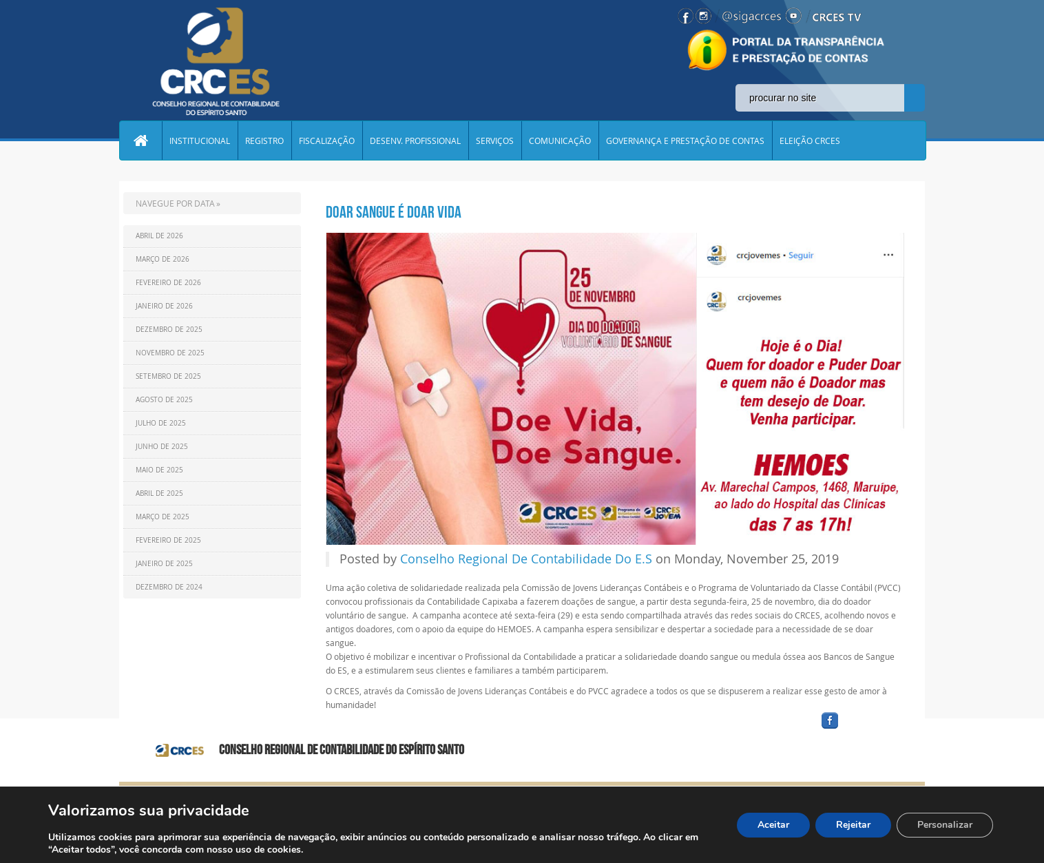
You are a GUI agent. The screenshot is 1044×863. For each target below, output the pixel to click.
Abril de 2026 (159, 235)
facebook (863, 729)
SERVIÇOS (495, 140)
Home (140, 140)
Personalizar (944, 824)
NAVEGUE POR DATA (175, 203)
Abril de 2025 (159, 493)
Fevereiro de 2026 (168, 282)
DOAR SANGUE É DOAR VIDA (393, 212)
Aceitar (773, 824)
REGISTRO (264, 140)
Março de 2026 (162, 259)
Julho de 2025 (161, 423)
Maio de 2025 (159, 470)
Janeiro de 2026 (164, 306)
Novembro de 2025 (170, 353)
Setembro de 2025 (168, 376)
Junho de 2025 (162, 446)
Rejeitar (853, 824)
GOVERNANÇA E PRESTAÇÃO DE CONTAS (685, 140)
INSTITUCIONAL (199, 140)
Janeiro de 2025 (164, 563)
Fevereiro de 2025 (168, 540)
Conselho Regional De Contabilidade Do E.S (526, 559)
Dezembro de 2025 (169, 329)
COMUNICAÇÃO (560, 140)
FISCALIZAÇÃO (327, 140)
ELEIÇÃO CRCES (810, 140)
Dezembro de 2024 (169, 587)
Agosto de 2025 (164, 399)
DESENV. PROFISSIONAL (415, 140)
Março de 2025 (162, 516)
